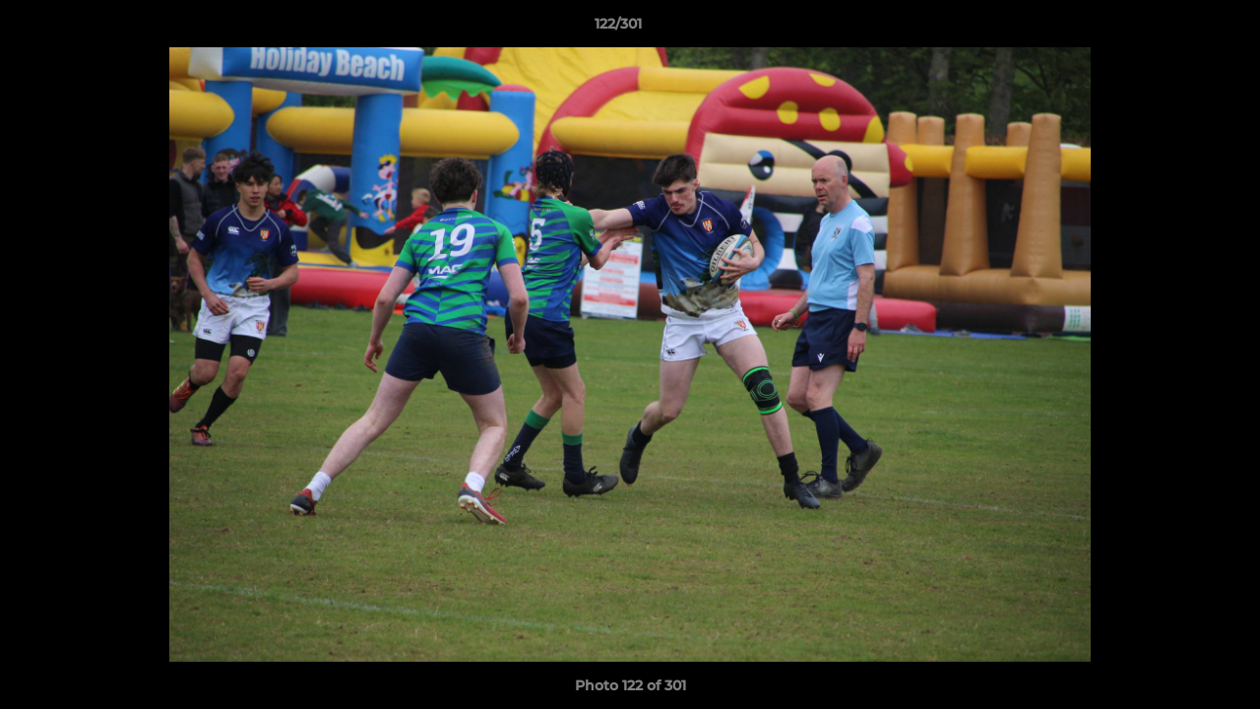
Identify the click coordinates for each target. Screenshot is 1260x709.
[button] (1177, 28)
